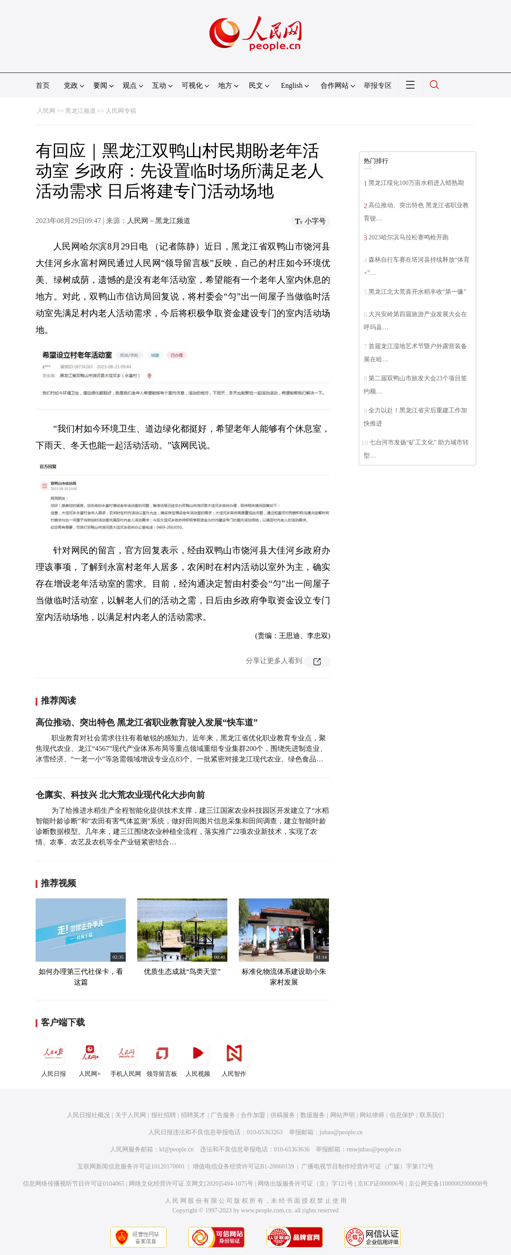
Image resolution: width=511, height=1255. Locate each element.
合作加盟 (253, 1115)
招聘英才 (193, 1115)
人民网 (46, 111)
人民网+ (89, 1057)
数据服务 (312, 1115)
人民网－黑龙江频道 (158, 220)
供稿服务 (282, 1115)
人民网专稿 (121, 111)
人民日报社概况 (88, 1115)
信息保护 (402, 1115)
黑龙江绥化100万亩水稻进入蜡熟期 (416, 183)
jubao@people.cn (341, 1132)
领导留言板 (161, 1057)
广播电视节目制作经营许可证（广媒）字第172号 (367, 1166)
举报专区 (378, 85)
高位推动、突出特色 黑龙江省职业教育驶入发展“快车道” (147, 722)
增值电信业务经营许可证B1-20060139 (243, 1166)
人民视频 (197, 1057)
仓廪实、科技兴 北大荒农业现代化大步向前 (120, 795)
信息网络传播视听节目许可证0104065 (73, 1183)
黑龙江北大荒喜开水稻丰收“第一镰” (417, 292)
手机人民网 (125, 1057)
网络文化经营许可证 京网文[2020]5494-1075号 (191, 1183)
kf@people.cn (176, 1149)
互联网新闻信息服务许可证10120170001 (131, 1166)
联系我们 (432, 1115)
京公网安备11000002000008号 (448, 1183)
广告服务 (223, 1115)
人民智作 (234, 1057)
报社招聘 (163, 1115)
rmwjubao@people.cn (374, 1149)
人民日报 (53, 1057)
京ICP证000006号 (381, 1183)
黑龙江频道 (80, 111)
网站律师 (372, 1115)
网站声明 (342, 1115)
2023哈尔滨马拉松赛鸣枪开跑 (409, 237)
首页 (43, 85)
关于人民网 (130, 1115)
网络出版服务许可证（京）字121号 (305, 1183)
